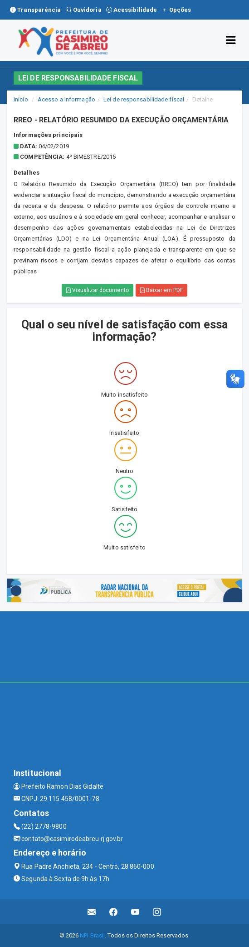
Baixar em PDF (161, 290)
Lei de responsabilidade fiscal (143, 99)
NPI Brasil (92, 935)
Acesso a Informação (66, 99)
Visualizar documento (97, 290)
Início (21, 99)
